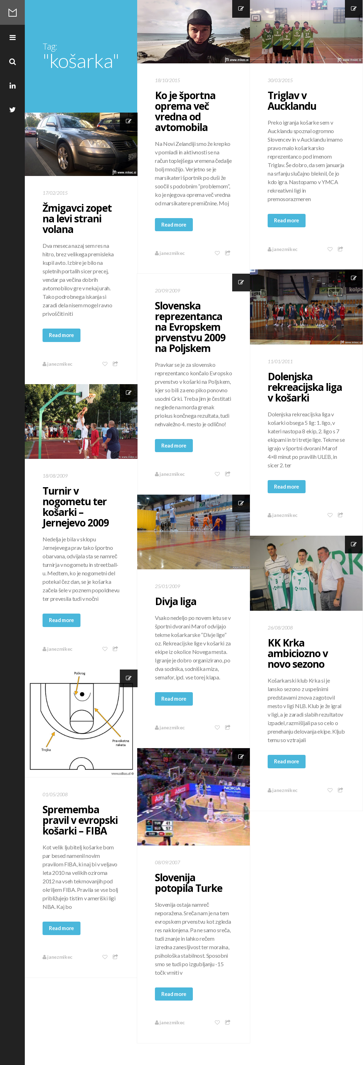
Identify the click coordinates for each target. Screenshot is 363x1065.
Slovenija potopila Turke (188, 883)
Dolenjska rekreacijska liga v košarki (305, 387)
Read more (173, 224)
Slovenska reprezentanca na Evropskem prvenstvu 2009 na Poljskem (190, 327)
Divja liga (175, 601)
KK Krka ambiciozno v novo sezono (298, 653)
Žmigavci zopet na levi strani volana (77, 218)
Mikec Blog (12, 12)
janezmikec (170, 253)
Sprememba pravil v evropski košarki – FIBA (80, 820)
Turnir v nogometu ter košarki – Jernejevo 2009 (76, 506)
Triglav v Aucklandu (292, 101)
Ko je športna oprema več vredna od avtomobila (185, 111)
